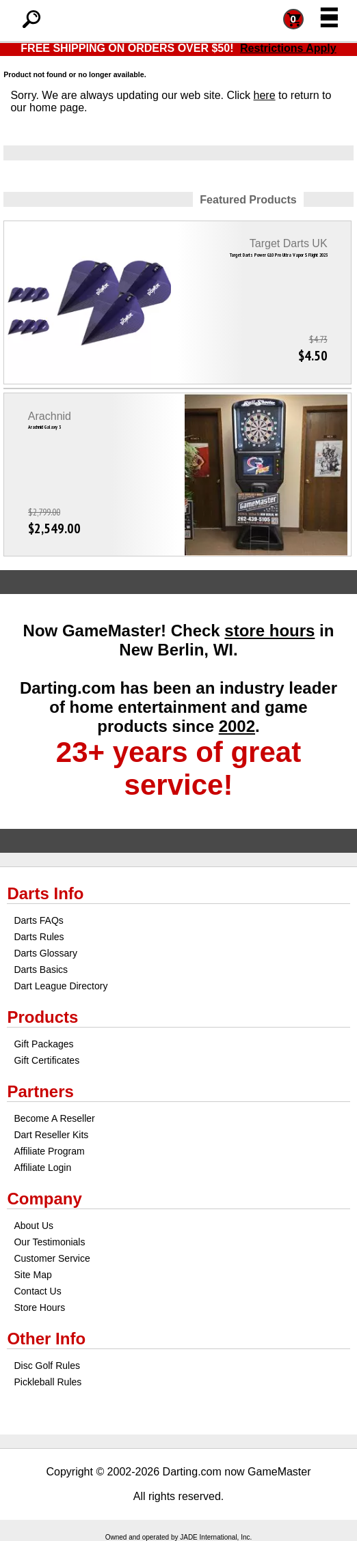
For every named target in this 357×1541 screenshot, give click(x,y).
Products (42, 1017)
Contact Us (37, 1291)
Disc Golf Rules (46, 1365)
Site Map (32, 1274)
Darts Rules (39, 936)
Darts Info (45, 893)
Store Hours (39, 1307)
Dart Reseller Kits (51, 1134)
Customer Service (52, 1258)
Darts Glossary (45, 953)
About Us (33, 1225)
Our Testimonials (49, 1241)
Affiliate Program (49, 1151)
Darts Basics (41, 969)
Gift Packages (43, 1043)
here (265, 95)
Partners (40, 1091)
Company (44, 1198)
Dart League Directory (60, 985)
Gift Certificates (46, 1060)
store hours (269, 630)
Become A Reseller (54, 1118)
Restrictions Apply (288, 48)
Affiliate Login (42, 1167)
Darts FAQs (38, 920)
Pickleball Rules (47, 1381)
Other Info (46, 1338)
